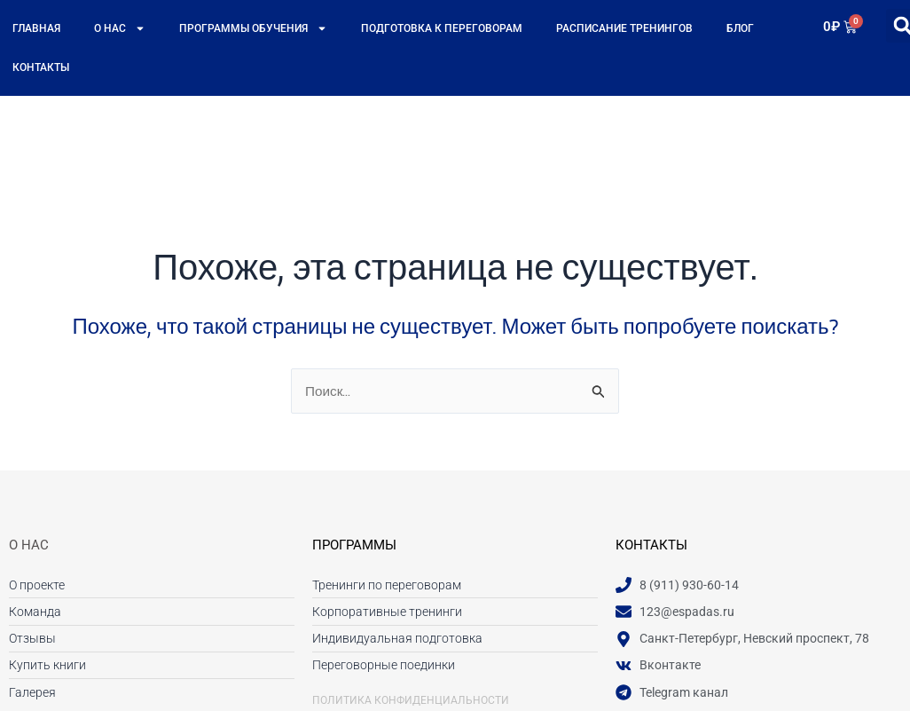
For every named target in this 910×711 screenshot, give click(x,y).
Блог (740, 28)
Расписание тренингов (624, 28)
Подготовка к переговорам (441, 28)
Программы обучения (253, 28)
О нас (119, 28)
